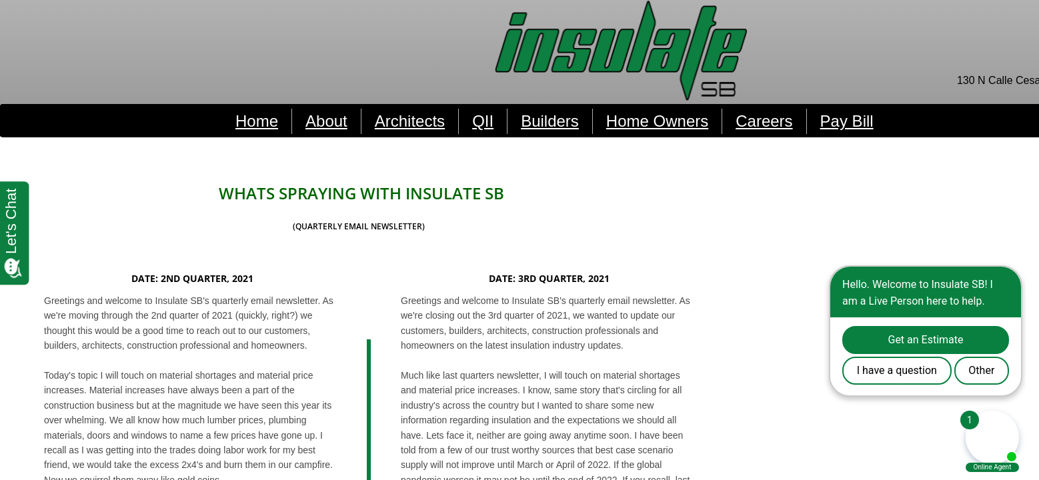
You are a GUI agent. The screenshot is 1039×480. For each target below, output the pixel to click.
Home (256, 121)
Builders (550, 121)
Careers (764, 121)
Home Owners (657, 121)
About (326, 121)
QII (482, 121)
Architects (410, 121)
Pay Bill (847, 121)
